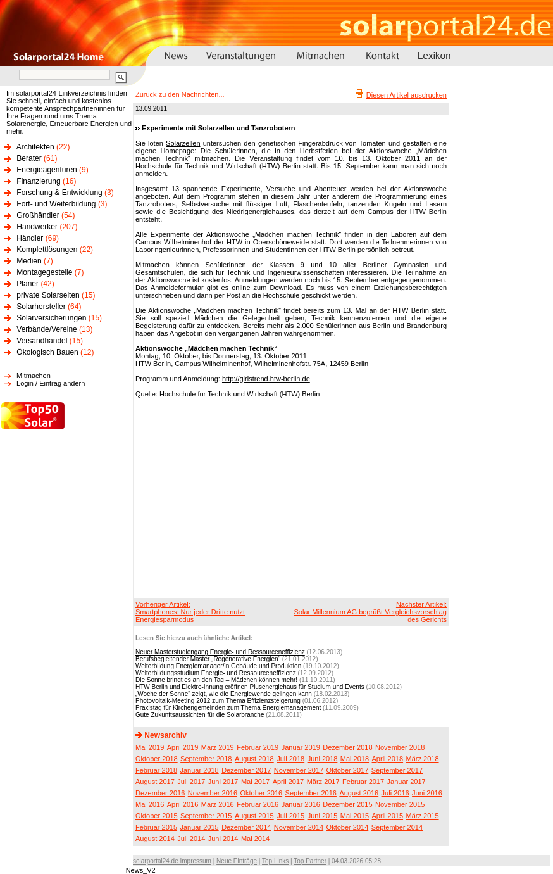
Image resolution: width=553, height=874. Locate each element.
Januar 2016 (301, 804)
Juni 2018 (323, 759)
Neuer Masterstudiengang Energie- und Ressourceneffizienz (220, 652)
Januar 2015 (199, 827)
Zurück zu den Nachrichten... (180, 94)
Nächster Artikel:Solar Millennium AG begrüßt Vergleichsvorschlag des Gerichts (370, 611)
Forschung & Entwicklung (59, 192)
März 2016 (217, 804)
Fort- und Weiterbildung (56, 204)
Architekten (35, 146)
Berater (28, 158)
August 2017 (155, 781)
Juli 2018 (290, 759)
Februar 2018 (156, 770)
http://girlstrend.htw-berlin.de (266, 379)
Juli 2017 (191, 781)
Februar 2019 (257, 747)
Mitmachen (33, 375)
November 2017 (298, 770)
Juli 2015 (290, 816)
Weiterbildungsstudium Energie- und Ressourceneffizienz (215, 672)
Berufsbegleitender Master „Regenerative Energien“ (207, 659)
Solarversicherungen (51, 318)
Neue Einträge (236, 861)
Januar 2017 (406, 781)
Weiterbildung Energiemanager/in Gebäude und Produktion (218, 665)
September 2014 (397, 827)
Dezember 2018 (347, 747)
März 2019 (217, 747)
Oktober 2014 (347, 827)
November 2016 (212, 793)
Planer (27, 283)
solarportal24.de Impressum (172, 861)
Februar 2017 (363, 781)
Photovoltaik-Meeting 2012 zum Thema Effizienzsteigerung (218, 700)
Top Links (275, 861)
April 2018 (388, 759)
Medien (28, 260)
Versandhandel (41, 340)
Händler (29, 238)
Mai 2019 (149, 747)
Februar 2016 (257, 804)
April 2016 (183, 804)
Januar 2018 (199, 770)
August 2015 (254, 816)
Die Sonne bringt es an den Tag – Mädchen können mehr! (216, 679)
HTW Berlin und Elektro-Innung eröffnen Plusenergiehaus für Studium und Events (249, 686)
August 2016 (358, 793)
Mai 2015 (354, 816)
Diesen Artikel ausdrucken (406, 95)
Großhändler (37, 215)
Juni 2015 (323, 816)
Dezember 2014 (246, 827)
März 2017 (323, 781)
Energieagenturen (46, 169)
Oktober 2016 (261, 793)
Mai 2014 (255, 838)
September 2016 (311, 793)
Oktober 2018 (156, 759)
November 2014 (298, 827)
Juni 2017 (223, 781)
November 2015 (400, 804)
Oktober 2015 (156, 816)
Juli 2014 (191, 838)
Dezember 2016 (160, 793)
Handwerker (37, 226)
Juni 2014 (223, 838)
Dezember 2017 (246, 770)
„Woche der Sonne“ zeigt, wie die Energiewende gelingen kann (223, 693)
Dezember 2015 (347, 804)
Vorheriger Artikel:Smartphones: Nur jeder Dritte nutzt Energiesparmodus (190, 611)
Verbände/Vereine (46, 329)
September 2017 (397, 770)
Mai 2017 (255, 781)
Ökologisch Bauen (47, 352)
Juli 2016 (395, 793)
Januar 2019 (301, 747)
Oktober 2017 (347, 770)
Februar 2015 (156, 827)
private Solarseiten (47, 295)
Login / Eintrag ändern (50, 383)
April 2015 (388, 816)
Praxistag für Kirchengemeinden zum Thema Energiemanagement (229, 707)
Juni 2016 (427, 793)
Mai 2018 (354, 759)
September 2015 (206, 816)
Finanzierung (38, 181)
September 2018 (206, 759)
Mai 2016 (149, 804)
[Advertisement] (267, 498)
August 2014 (155, 838)
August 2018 (254, 759)
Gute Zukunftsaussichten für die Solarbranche (199, 714)
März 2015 (422, 816)
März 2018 (422, 759)
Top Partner (310, 861)
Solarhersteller (40, 306)
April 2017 (288, 781)
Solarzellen (183, 143)
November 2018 (400, 747)
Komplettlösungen (46, 249)
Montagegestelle (44, 272)
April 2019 (183, 747)
